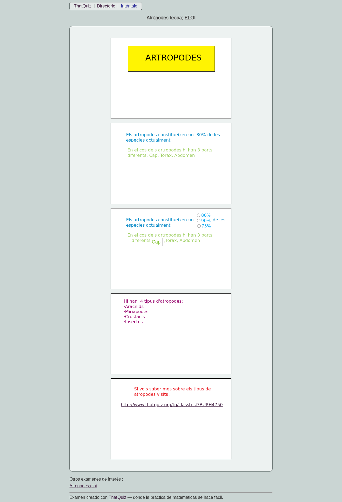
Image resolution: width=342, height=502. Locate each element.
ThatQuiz (82, 6)
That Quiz (117, 497)
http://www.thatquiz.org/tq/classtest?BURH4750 (172, 404)
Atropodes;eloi (83, 486)
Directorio (106, 6)
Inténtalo (129, 6)
